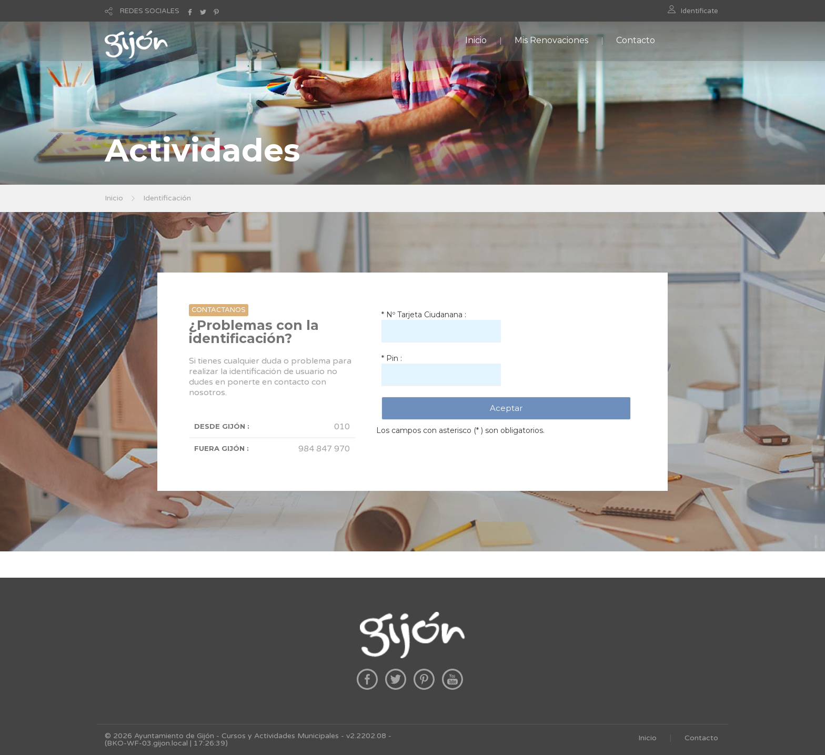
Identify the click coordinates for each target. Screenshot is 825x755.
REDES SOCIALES (149, 11)
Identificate (699, 11)
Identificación (167, 198)
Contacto (635, 40)
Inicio (476, 40)
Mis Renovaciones (551, 40)
